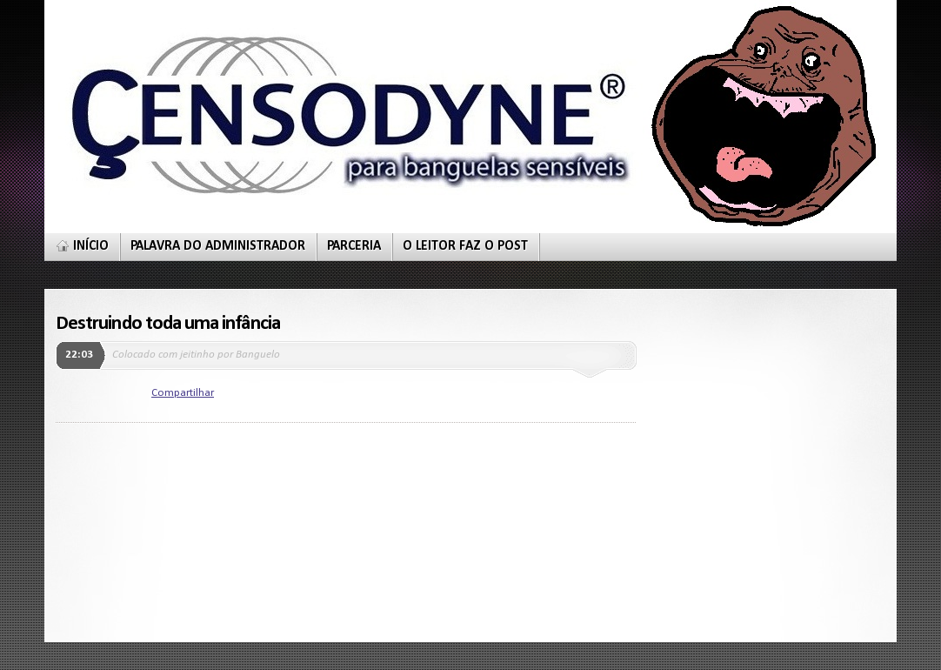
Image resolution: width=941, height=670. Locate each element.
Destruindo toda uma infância (168, 323)
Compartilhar (182, 393)
